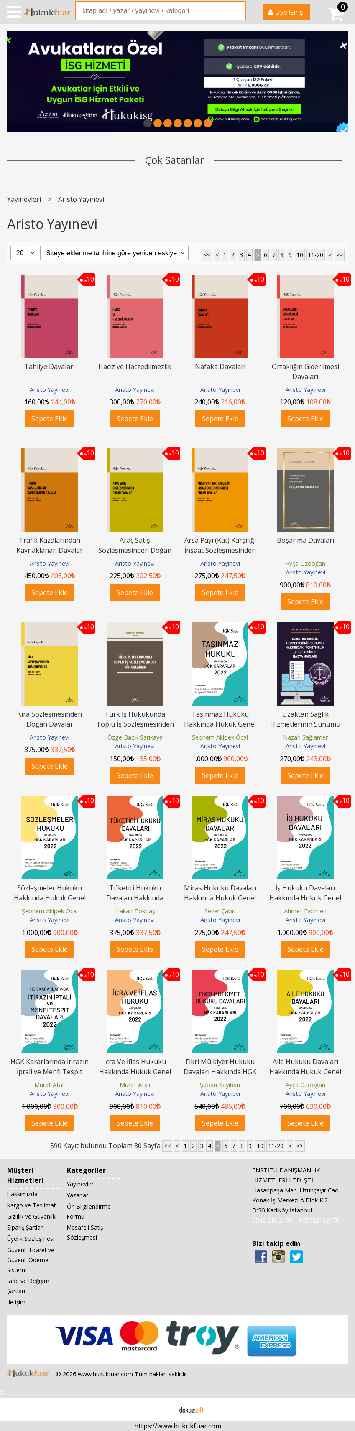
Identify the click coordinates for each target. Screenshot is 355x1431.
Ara (238, 11)
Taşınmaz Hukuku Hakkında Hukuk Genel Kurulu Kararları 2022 (220, 724)
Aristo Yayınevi (49, 390)
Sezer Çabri (219, 911)
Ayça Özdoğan (305, 563)
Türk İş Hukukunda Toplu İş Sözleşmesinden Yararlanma (135, 724)
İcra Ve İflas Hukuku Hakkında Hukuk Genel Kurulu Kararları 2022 (135, 1071)
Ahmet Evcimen (305, 911)
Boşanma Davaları (305, 540)
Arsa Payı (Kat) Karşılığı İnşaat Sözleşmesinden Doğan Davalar (220, 550)
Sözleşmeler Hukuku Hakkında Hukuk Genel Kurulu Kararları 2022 (50, 897)
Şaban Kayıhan (220, 1085)
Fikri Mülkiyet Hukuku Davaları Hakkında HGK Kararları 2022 (220, 1071)
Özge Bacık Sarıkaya (135, 737)
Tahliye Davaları (49, 366)
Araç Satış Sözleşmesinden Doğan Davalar (134, 550)
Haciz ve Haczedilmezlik (134, 366)
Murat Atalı (49, 1085)
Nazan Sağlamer (305, 737)
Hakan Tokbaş (135, 911)
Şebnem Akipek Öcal (220, 737)
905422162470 (319, 1220)
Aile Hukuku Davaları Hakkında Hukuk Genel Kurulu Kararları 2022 (305, 1071)
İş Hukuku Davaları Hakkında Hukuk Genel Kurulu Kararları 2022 (305, 897)
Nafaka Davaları (220, 366)
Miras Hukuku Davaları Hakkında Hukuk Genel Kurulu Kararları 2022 (220, 897)
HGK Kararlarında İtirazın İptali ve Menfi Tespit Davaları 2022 (49, 1071)
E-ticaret (164, 1409)
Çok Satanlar (174, 160)
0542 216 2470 (272, 1220)
